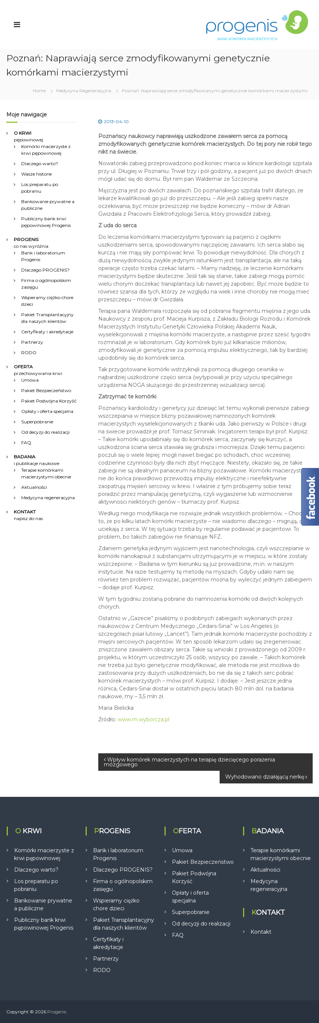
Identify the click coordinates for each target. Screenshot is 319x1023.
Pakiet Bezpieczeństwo (46, 390)
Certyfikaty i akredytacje (47, 331)
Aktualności (34, 487)
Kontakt (261, 932)
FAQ (26, 442)
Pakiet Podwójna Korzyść (49, 401)
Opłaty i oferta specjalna (47, 411)
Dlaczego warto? (39, 163)
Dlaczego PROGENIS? (45, 270)
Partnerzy (32, 342)
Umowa (30, 380)
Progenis (56, 1011)
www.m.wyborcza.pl (143, 719)
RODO (28, 352)
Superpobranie (37, 421)
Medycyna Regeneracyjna (83, 90)
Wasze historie (36, 174)
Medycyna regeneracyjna (48, 497)
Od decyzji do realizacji (45, 432)
